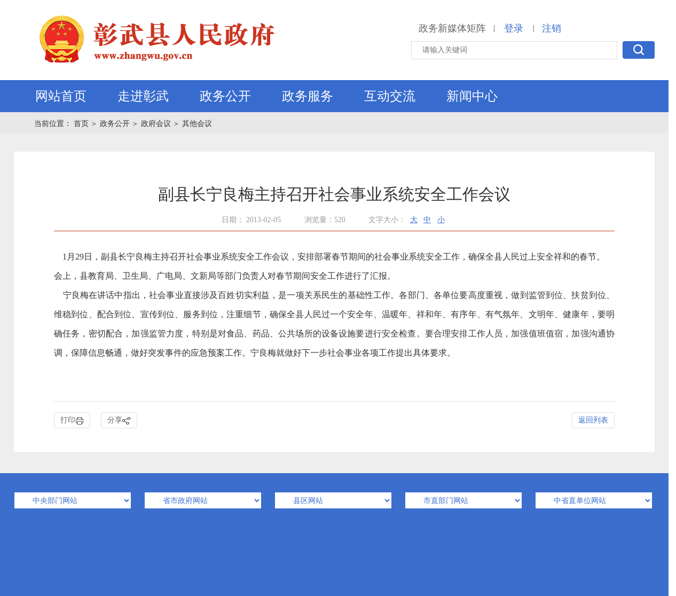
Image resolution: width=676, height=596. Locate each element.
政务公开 (225, 96)
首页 (82, 124)
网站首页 (61, 96)
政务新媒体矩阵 (452, 28)
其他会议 (197, 124)
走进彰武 (143, 96)
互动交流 (389, 96)
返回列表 (593, 420)
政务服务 (307, 96)
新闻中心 (472, 96)
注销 (551, 28)
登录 (513, 28)
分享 (119, 420)
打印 (72, 420)
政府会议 (156, 124)
